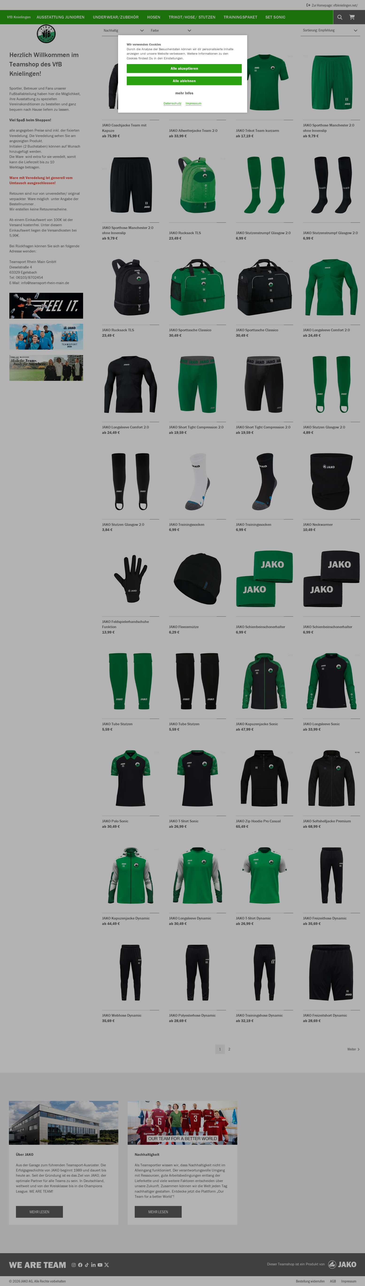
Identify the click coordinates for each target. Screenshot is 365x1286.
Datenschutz (172, 103)
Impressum (193, 103)
